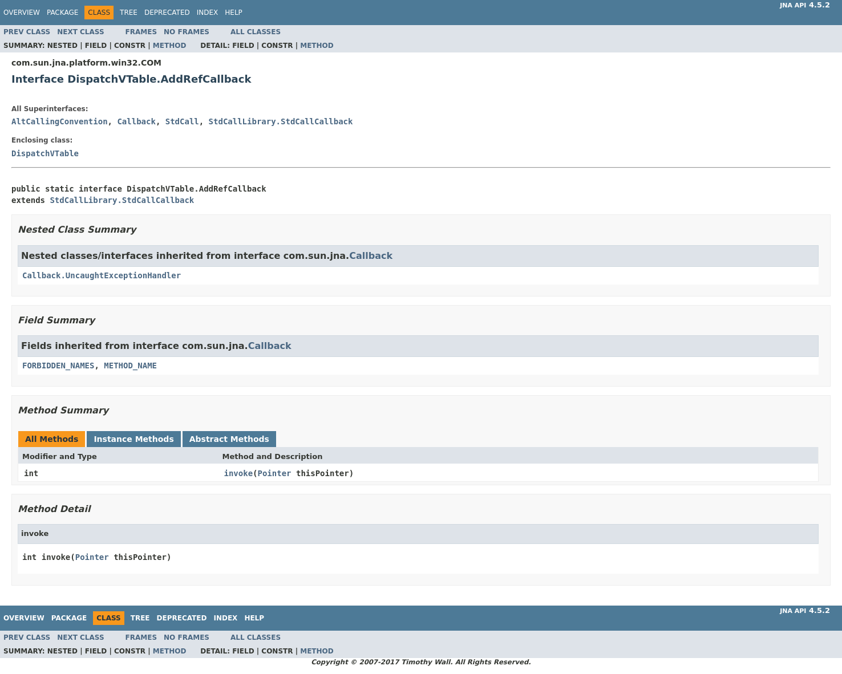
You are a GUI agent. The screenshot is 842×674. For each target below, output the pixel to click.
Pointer (275, 473)
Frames (141, 32)
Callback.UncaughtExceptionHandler (101, 275)
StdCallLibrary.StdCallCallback (281, 121)
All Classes (255, 32)
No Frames (186, 32)
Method (170, 46)
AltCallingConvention (59, 121)
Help (233, 13)
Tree (128, 13)
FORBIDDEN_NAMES (58, 365)
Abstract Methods (229, 439)
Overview (21, 13)
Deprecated (167, 13)
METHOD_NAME (130, 365)
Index (207, 13)
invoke (238, 473)
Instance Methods (133, 439)
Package (62, 13)
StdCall (182, 121)
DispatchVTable (45, 153)
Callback (136, 121)
